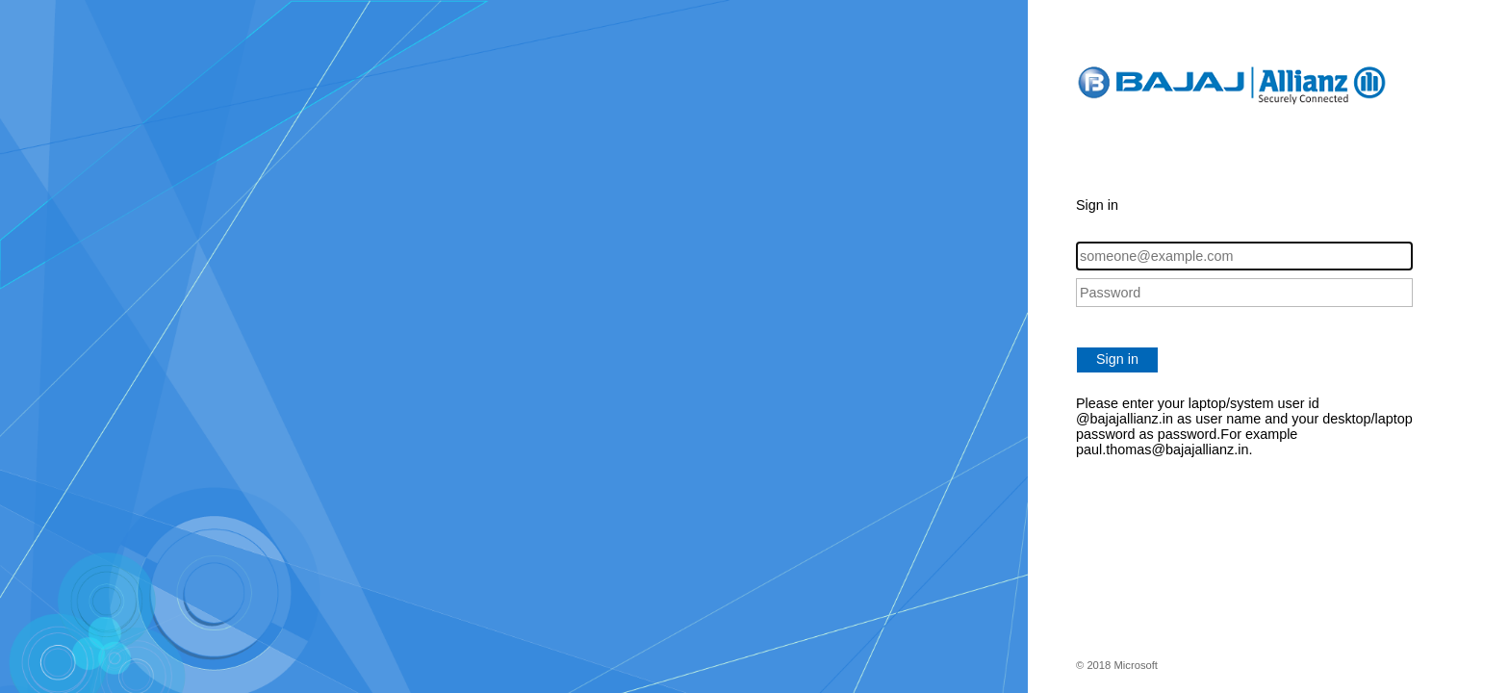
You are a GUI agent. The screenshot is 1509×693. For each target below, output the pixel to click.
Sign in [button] (1117, 359)
